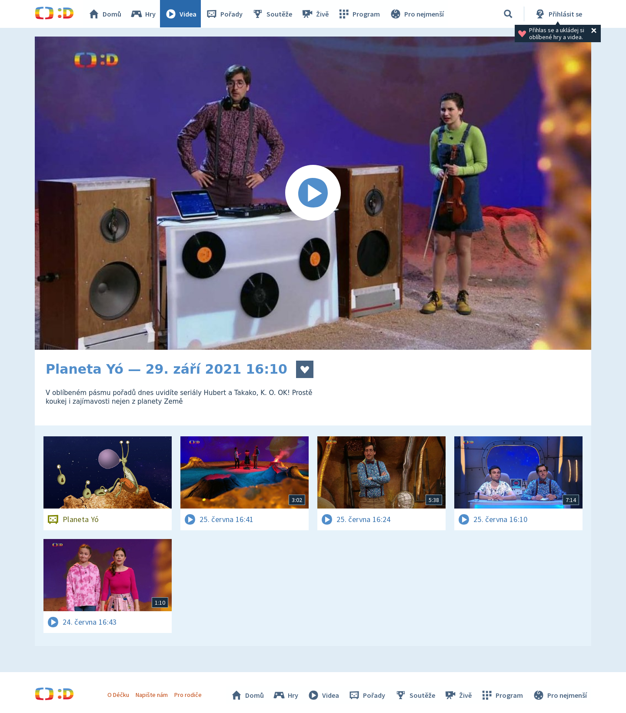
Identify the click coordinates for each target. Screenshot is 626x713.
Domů (105, 13)
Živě (315, 13)
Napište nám (152, 695)
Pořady (224, 13)
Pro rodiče (188, 695)
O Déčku (118, 695)
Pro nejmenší (416, 13)
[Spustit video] (313, 193)
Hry (143, 13)
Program (359, 13)
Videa (181, 13)
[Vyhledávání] (508, 14)
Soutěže (272, 13)
